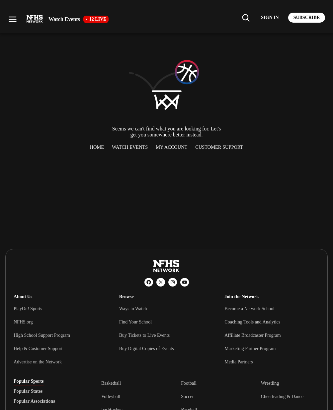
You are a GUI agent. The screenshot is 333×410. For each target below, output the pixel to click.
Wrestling (270, 383)
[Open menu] (13, 19)
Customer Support (219, 147)
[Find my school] (246, 18)
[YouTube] (184, 282)
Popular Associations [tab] (34, 401)
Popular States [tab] (28, 391)
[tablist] (47, 391)
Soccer (187, 396)
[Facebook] (148, 282)
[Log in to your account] (270, 18)
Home (97, 147)
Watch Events (130, 147)
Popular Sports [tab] (28, 381)
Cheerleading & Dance (282, 396)
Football (189, 383)
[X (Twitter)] (160, 282)
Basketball (111, 383)
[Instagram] (172, 282)
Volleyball (110, 396)
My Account (171, 147)
